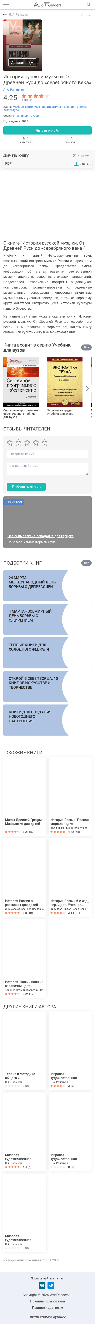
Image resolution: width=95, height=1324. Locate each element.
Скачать (85, 163)
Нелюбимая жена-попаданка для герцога (41, 536)
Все (86, 347)
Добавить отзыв (26, 487)
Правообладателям (47, 1308)
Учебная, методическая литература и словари (43, 106)
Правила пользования (47, 1301)
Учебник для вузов (26, 115)
